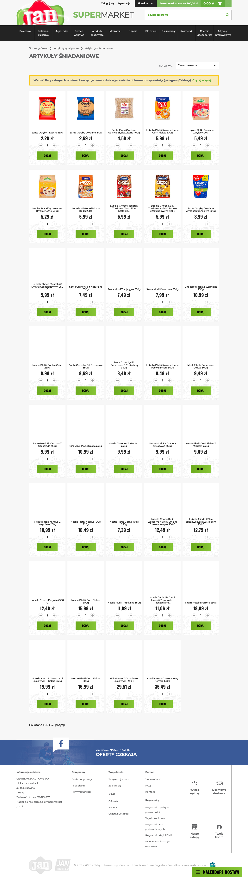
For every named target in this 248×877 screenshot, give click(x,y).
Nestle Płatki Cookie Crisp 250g (47, 366)
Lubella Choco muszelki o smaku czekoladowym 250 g (47, 287)
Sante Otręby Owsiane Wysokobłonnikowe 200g (201, 209)
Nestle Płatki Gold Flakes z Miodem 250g (200, 444)
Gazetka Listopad (118, 813)
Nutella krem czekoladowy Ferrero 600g (162, 679)
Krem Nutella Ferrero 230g (200, 602)
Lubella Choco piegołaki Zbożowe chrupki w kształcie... (124, 208)
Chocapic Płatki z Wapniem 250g (201, 288)
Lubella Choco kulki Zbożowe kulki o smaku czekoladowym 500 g (162, 522)
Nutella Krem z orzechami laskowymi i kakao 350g (47, 679)
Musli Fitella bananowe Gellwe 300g (200, 366)
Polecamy (25, 31)
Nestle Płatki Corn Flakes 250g (124, 523)
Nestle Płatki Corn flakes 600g (85, 679)
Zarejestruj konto (118, 779)
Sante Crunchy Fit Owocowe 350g (85, 366)
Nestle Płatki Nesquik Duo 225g (86, 523)
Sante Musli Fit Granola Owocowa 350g (162, 444)
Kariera (112, 807)
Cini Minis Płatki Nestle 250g (85, 446)
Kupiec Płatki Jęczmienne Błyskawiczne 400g (47, 209)
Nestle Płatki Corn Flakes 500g (85, 601)
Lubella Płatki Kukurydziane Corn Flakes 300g (162, 131)
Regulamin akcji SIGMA (158, 835)
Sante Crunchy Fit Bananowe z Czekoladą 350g (124, 365)
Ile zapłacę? (78, 785)
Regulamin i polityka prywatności (157, 810)
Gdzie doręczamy (82, 779)
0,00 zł (212, 3)
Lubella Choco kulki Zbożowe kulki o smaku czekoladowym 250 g (162, 208)
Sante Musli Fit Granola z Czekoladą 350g (47, 444)
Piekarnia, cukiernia (43, 33)
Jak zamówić (152, 779)
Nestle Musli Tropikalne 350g (124, 602)
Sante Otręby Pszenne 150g (47, 132)
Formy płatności (81, 791)
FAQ (148, 785)
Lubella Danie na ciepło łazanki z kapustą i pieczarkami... (162, 600)
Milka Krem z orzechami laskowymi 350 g (124, 679)
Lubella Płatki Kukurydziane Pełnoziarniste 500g (162, 366)
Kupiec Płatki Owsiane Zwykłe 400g (201, 131)
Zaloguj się (114, 785)
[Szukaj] (188, 15)
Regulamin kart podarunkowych (155, 827)
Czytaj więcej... (202, 80)
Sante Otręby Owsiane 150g (86, 132)
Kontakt (150, 791)
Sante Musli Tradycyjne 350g (124, 289)
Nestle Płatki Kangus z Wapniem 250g (47, 523)
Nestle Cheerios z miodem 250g (124, 444)
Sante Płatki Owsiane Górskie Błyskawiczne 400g (124, 131)
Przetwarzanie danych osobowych (158, 844)
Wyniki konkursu (155, 818)
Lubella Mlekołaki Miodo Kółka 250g (86, 209)
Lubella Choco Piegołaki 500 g (47, 601)
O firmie (113, 801)
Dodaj (47, 155)
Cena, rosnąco (197, 65)
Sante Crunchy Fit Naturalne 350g (85, 288)
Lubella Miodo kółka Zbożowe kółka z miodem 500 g (201, 522)
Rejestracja (123, 3)
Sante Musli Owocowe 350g (162, 289)
